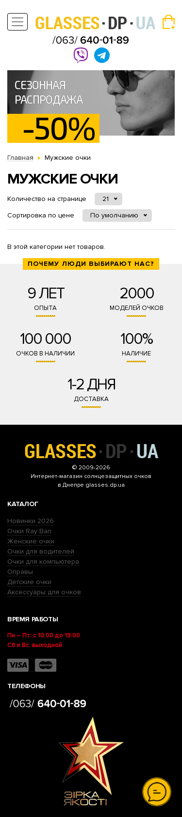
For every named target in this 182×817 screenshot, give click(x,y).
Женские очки (30, 541)
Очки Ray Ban (29, 531)
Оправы (20, 572)
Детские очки (29, 582)
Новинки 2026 (30, 521)
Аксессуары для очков (44, 592)
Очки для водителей (40, 551)
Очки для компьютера (43, 561)
